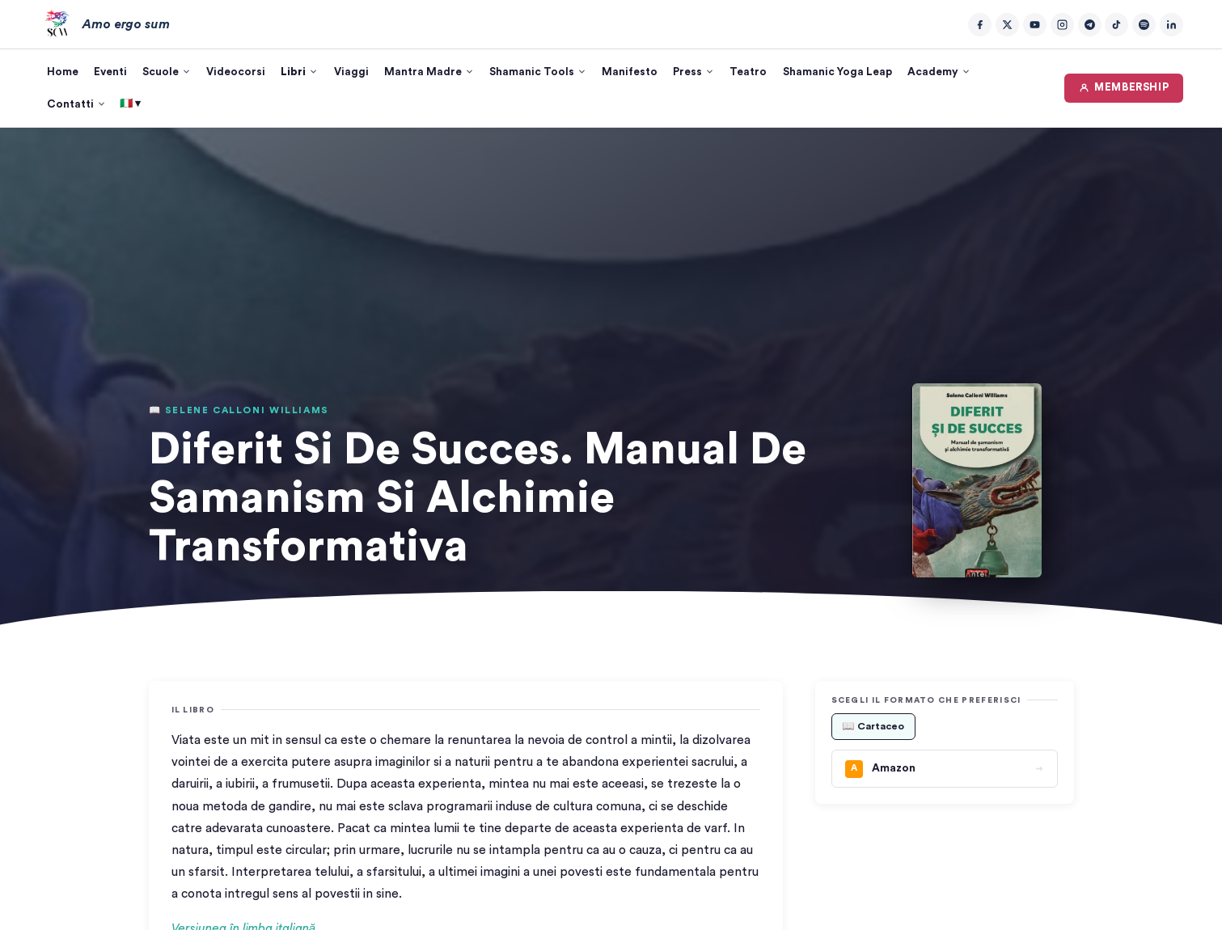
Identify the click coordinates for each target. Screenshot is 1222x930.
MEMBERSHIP (1124, 87)
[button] (977, 480)
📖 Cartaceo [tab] (873, 726)
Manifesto (630, 72)
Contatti (76, 104)
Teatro (748, 72)
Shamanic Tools (537, 72)
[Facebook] (980, 24)
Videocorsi (235, 72)
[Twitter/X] (1007, 24)
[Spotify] (1144, 24)
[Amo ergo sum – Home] (104, 24)
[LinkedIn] (1171, 24)
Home (62, 72)
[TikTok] (1116, 24)
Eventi (110, 72)
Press (693, 72)
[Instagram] (1062, 24)
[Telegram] (1089, 24)
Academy (938, 72)
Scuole (166, 72)
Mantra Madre (429, 72)
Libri (299, 72)
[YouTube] (1035, 24)
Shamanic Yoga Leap (837, 72)
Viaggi (351, 72)
